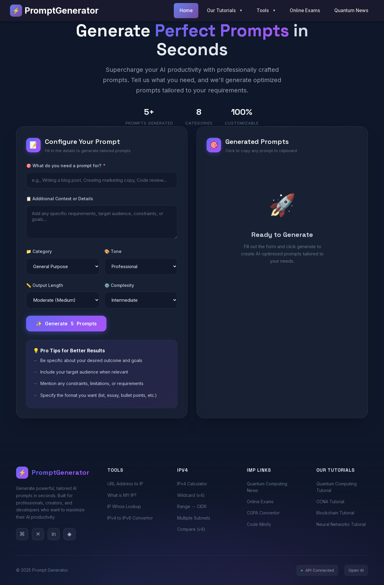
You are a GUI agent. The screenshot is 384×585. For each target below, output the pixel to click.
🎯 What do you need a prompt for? (66, 165)
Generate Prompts (66, 324)
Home (186, 10)
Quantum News (351, 10)
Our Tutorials (225, 10)
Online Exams (305, 10)
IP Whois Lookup (124, 506)
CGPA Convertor (263, 512)
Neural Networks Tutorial (341, 524)
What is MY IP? (121, 495)
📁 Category (39, 251)
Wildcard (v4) (191, 495)
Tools (266, 10)
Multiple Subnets (193, 517)
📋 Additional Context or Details (59, 198)
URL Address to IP (125, 483)
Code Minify (259, 524)
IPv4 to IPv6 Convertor (130, 517)
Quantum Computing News (267, 487)
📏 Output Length (44, 285)
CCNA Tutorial (330, 501)
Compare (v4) (191, 529)
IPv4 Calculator (192, 483)
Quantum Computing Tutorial (336, 487)
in (54, 534)
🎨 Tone (113, 251)
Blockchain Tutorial (335, 512)
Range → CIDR (192, 506)
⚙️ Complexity (119, 285)
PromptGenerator (54, 11)
